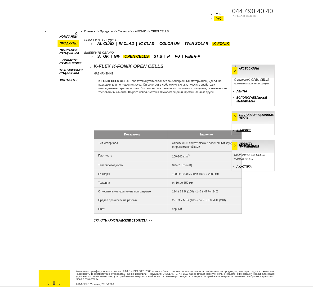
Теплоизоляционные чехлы (256, 116)
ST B (158, 56)
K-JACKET (244, 130)
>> (123, 220)
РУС (218, 18)
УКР (218, 14)
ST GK (103, 56)
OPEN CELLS (160, 31)
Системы (124, 31)
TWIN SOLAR (196, 44)
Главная (89, 31)
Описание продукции (69, 51)
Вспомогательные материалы (252, 99)
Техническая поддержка (71, 71)
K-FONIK (140, 31)
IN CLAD (126, 44)
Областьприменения (249, 145)
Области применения (70, 61)
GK (117, 56)
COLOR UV (169, 44)
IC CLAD (146, 44)
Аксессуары (249, 68)
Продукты (68, 43)
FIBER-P (192, 56)
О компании (68, 35)
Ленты (242, 91)
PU (177, 56)
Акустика (244, 166)
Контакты (68, 80)
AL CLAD (105, 44)
